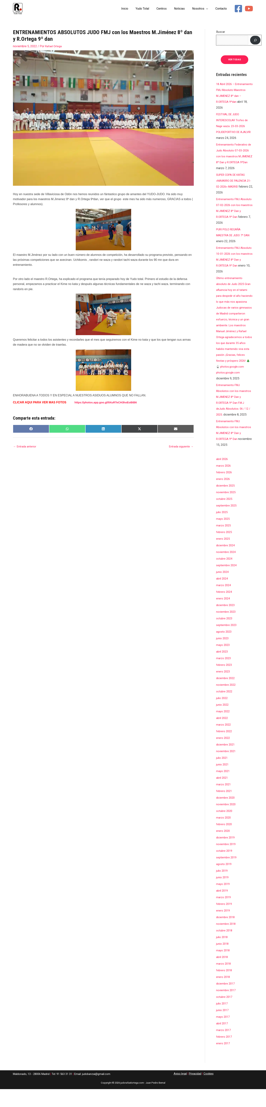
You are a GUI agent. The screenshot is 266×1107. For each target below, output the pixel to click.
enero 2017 (223, 1061)
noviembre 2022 (226, 702)
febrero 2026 (224, 490)
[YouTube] (249, 8)
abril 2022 (222, 736)
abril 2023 (222, 669)
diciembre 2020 (226, 815)
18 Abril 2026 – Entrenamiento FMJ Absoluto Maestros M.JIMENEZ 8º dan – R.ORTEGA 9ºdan (229, 96)
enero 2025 (223, 556)
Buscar (220, 32)
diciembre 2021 (226, 762)
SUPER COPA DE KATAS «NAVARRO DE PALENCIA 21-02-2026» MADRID (232, 192)
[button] (208, 8)
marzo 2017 (224, 1048)
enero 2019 (223, 928)
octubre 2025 (224, 516)
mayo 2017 (223, 1034)
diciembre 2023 (226, 623)
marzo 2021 (224, 802)
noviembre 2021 (226, 769)
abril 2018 (222, 975)
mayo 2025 (223, 536)
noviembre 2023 (226, 629)
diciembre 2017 (226, 1001)
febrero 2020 (224, 842)
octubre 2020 (224, 829)
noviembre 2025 (226, 510)
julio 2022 (222, 716)
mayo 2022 (223, 729)
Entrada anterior (25, 447)
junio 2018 (222, 961)
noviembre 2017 (226, 1008)
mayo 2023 (223, 663)
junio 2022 (222, 722)
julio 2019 (222, 888)
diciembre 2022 (226, 696)
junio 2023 (222, 656)
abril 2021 (222, 795)
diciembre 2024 (226, 563)
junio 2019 (222, 895)
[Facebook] (238, 8)
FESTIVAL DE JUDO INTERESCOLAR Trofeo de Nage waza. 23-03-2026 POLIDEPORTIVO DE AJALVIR (233, 132)
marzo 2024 (224, 603)
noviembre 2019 (226, 862)
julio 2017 (222, 1021)
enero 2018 (223, 995)
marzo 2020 (224, 835)
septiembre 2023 (227, 643)
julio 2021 (222, 775)
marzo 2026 (224, 483)
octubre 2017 (224, 1014)
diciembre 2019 (226, 855)
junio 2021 (222, 782)
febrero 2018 (224, 988)
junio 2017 (222, 1028)
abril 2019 (222, 908)
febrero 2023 (224, 682)
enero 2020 (223, 848)
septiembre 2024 (227, 583)
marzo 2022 (224, 742)
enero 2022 (223, 755)
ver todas (234, 59)
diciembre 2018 (226, 935)
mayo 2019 (223, 902)
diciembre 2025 (226, 503)
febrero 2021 (224, 809)
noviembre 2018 (226, 941)
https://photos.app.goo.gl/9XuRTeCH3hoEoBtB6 (108, 402)
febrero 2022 (224, 749)
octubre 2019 (224, 868)
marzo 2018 (224, 981)
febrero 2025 (224, 550)
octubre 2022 (224, 709)
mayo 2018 (223, 968)
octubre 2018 (224, 948)
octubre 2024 (224, 576)
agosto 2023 (224, 649)
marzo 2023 (224, 676)
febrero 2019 (224, 921)
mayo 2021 (223, 789)
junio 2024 (222, 589)
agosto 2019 (224, 882)
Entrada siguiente (180, 447)
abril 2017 (222, 1041)
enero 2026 (223, 497)
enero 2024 (223, 616)
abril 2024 (222, 596)
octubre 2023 (224, 636)
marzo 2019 (224, 915)
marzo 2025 (224, 543)
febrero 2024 (224, 609)
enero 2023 (223, 689)
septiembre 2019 (227, 875)
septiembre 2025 (227, 523)
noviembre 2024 (226, 570)
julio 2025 (222, 530)
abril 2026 (222, 477)
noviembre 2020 (226, 822)
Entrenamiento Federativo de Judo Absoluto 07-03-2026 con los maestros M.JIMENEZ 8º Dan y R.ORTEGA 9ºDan (232, 162)
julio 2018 (222, 955)
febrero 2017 (224, 1054)
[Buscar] (255, 40)
